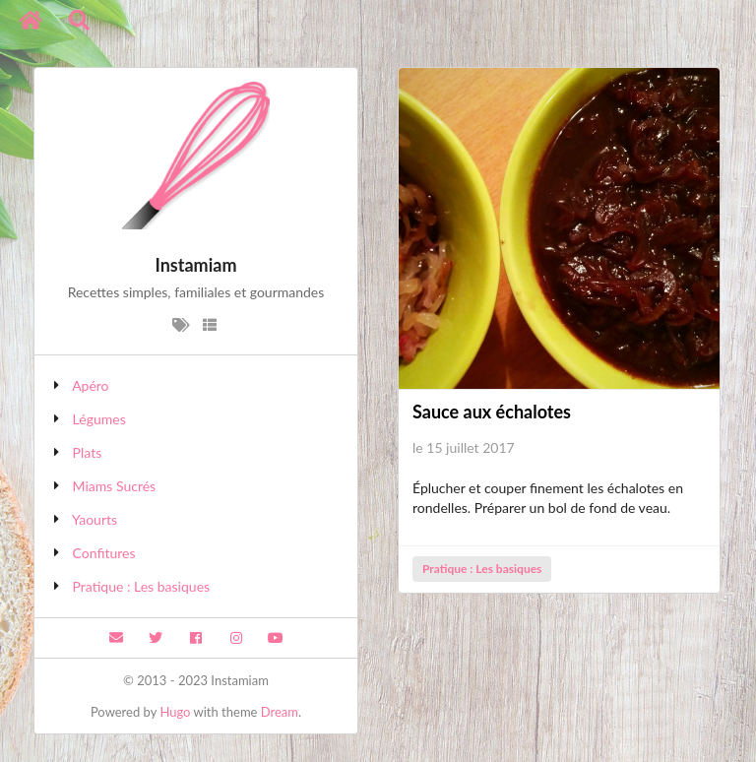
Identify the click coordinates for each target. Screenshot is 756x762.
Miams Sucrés (115, 485)
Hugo (174, 712)
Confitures (104, 552)
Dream (279, 712)
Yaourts (94, 519)
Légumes (99, 419)
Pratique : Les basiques (142, 586)
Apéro (90, 385)
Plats (87, 452)
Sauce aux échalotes (491, 411)
